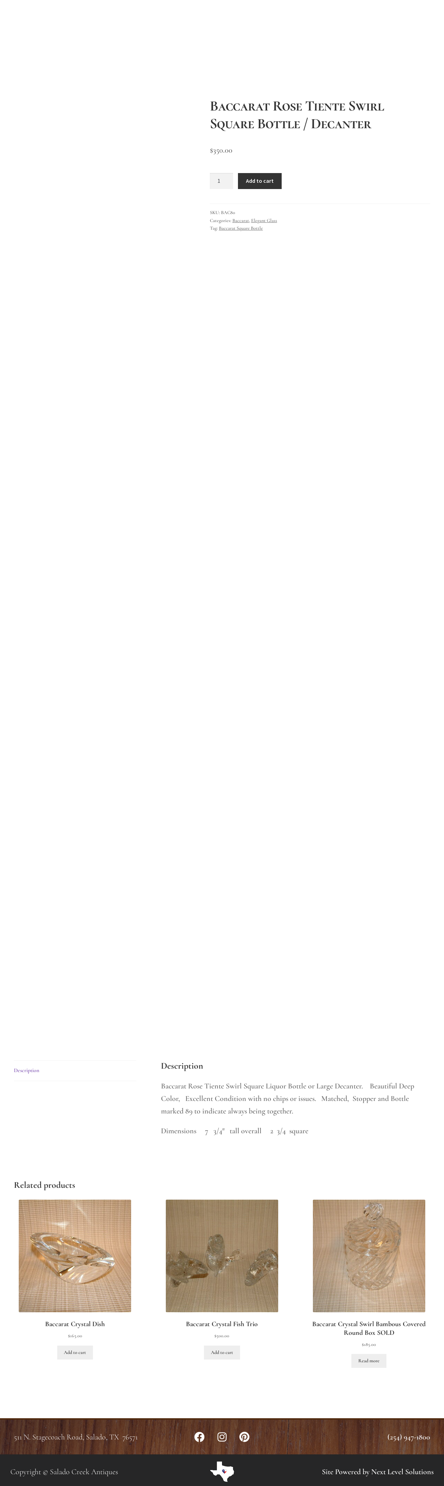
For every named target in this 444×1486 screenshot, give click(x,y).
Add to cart (260, 180)
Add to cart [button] (75, 1352)
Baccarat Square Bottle (241, 228)
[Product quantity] (221, 181)
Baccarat (240, 220)
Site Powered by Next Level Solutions (378, 1471)
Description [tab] (26, 1070)
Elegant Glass (264, 220)
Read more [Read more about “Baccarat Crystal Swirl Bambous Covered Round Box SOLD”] (368, 1361)
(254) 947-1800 (408, 1437)
